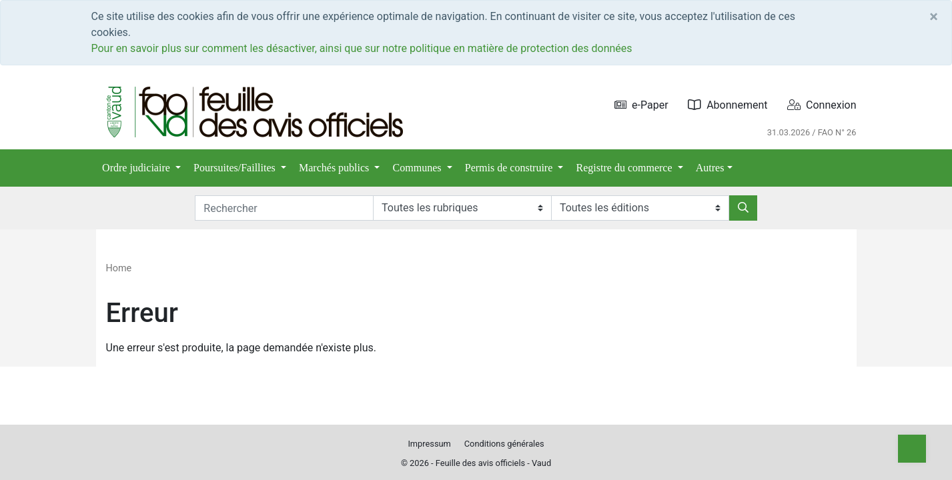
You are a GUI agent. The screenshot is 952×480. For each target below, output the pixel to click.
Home (119, 268)
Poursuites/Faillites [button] (235, 167)
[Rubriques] (462, 208)
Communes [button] (418, 167)
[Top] (912, 449)
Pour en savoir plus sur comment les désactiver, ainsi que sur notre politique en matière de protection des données (361, 48)
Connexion (821, 105)
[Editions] (640, 208)
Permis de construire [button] (510, 167)
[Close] (933, 17)
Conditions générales (504, 444)
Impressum (429, 444)
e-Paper (641, 105)
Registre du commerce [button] (625, 167)
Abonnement (727, 105)
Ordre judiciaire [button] (137, 167)
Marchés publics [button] (335, 167)
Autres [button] (710, 167)
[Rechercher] (743, 208)
